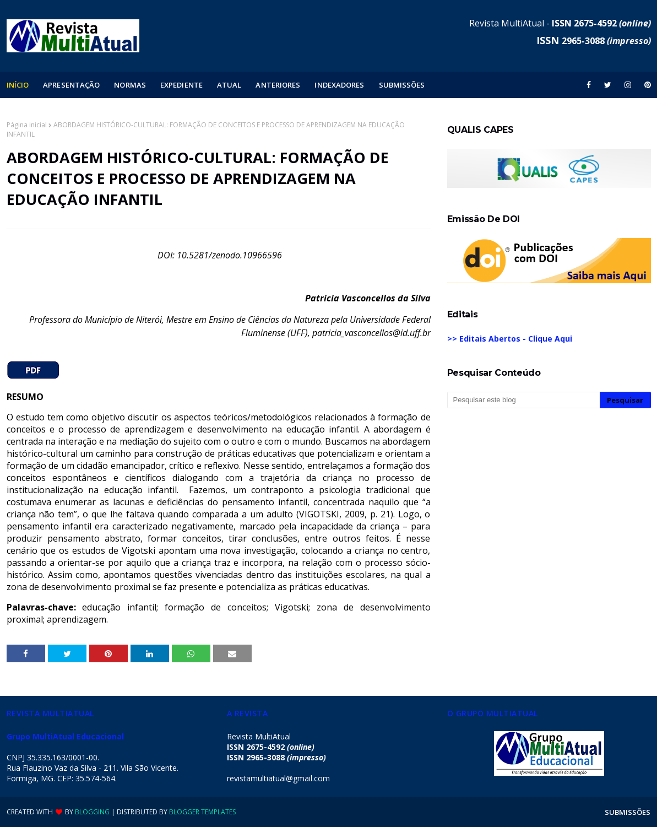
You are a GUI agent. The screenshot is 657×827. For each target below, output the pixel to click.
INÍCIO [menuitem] (18, 85)
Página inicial (27, 124)
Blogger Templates (202, 812)
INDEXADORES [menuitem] (339, 85)
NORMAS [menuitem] (130, 85)
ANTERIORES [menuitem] (278, 85)
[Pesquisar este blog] (523, 400)
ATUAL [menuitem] (229, 85)
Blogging (92, 812)
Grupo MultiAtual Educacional (65, 736)
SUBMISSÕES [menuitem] (402, 85)
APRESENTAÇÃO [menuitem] (71, 85)
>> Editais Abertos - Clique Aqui (509, 338)
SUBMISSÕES (628, 812)
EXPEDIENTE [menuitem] (181, 85)
